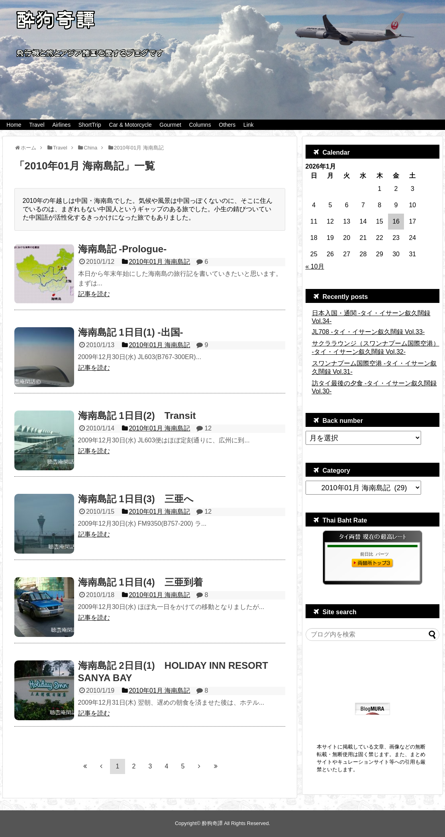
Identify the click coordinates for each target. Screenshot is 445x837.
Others (227, 125)
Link (248, 125)
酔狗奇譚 (212, 823)
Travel (36, 125)
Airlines (61, 125)
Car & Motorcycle (130, 125)
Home (13, 125)
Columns (200, 125)
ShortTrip (89, 125)
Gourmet (170, 125)
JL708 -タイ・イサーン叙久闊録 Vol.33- (368, 331)
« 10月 (315, 266)
